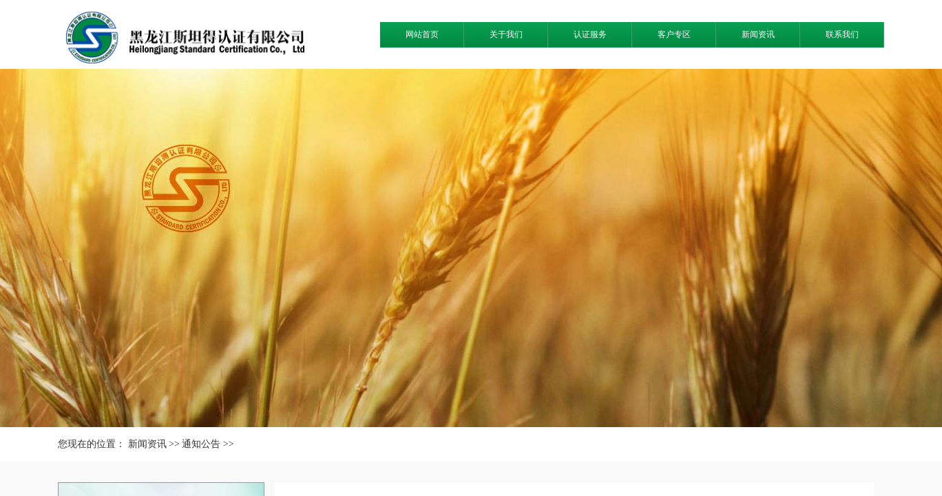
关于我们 (506, 34)
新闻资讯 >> (154, 444)
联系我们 (842, 34)
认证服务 (590, 34)
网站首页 (422, 34)
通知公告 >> (207, 444)
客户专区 (674, 34)
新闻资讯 (758, 34)
